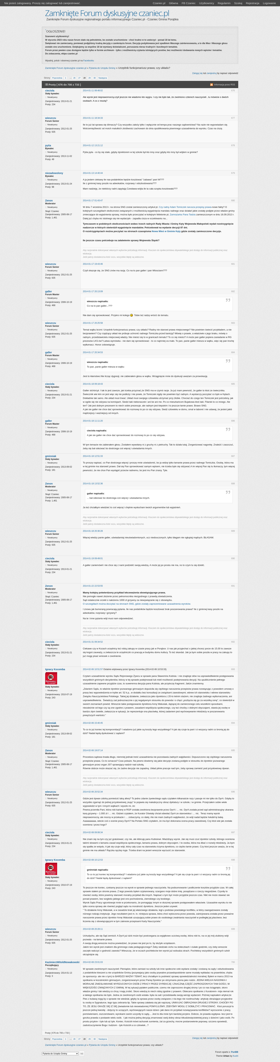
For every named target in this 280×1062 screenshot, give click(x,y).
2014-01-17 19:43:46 (93, 264)
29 (89, 78)
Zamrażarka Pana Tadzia (183, 214)
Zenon (49, 200)
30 (94, 78)
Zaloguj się (197, 73)
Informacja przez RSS (224, 84)
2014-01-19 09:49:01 (93, 558)
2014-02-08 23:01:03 (93, 962)
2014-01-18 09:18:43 (93, 384)
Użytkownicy (206, 3)
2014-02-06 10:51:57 (93, 669)
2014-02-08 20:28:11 (93, 929)
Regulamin (224, 3)
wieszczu (50, 118)
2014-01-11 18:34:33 (93, 118)
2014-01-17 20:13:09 (93, 291)
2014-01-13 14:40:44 (93, 173)
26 (74, 78)
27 (79, 78)
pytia (48, 145)
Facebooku (88, 60)
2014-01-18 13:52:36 (93, 483)
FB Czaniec (189, 3)
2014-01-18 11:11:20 (93, 421)
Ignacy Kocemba (55, 669)
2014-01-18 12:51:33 (93, 456)
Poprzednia (57, 78)
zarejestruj (211, 73)
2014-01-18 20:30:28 (93, 531)
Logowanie (269, 3)
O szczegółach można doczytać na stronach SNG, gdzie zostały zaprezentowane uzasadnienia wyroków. (137, 603)
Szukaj (238, 3)
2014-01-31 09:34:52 (93, 642)
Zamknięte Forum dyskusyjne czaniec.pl (107, 12)
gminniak (50, 456)
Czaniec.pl (159, 3)
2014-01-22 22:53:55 (93, 586)
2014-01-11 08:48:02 (93, 90)
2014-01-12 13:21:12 (93, 145)
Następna (103, 78)
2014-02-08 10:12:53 (93, 860)
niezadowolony (54, 173)
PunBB (234, 1052)
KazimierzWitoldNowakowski (62, 962)
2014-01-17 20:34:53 (93, 352)
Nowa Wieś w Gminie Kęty (166, 231)
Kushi (235, 1056)
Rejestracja (252, 3)
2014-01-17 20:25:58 (93, 323)
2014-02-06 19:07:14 (93, 750)
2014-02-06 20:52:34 (93, 792)
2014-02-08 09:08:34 (93, 832)
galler (48, 291)
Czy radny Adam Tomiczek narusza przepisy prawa (185, 207)
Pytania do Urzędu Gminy (102, 68)
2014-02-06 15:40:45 (93, 723)
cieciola (49, 90)
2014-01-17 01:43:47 (93, 200)
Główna (173, 3)
